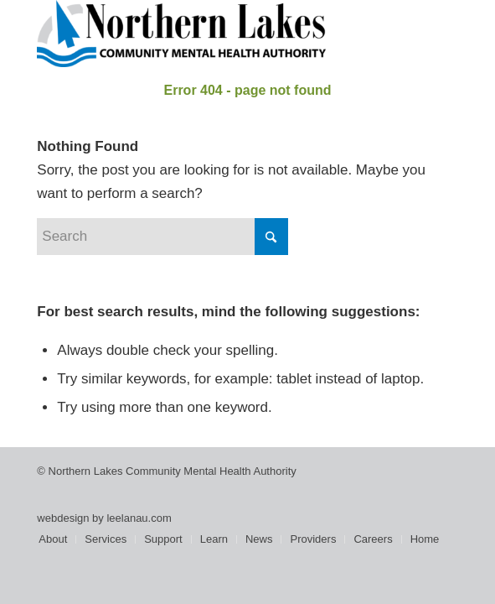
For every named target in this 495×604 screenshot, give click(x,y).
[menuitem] (52, 539)
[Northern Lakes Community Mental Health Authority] (205, 33)
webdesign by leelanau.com (104, 518)
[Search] (162, 236)
